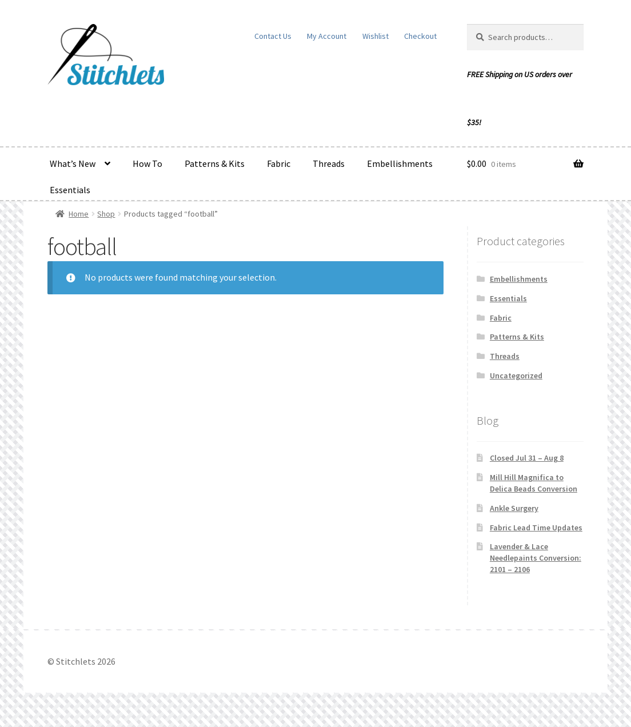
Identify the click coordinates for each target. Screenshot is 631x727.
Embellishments (400, 163)
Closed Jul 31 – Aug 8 (527, 458)
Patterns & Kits (215, 163)
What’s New (72, 163)
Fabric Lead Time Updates (536, 527)
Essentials (70, 189)
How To (147, 163)
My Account (326, 36)
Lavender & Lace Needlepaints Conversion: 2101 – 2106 (535, 557)
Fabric (278, 163)
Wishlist (375, 36)
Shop (106, 214)
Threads (329, 163)
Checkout (420, 36)
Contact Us (272, 36)
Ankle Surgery (514, 508)
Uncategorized (516, 375)
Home (79, 214)
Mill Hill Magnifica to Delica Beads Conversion (533, 483)
